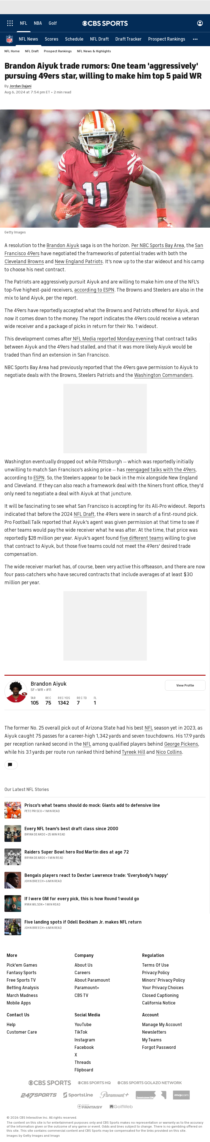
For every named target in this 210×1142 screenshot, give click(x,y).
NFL (149, 728)
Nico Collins (169, 752)
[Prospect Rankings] (167, 39)
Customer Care (22, 1032)
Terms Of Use (155, 965)
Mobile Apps (19, 1003)
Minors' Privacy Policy (163, 980)
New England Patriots (79, 261)
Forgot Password (159, 1047)
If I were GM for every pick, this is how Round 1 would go (81, 899)
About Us (84, 965)
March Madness (22, 995)
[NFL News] (28, 39)
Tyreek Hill (133, 752)
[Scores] (51, 39)
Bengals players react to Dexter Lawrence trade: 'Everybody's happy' (96, 875)
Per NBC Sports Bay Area (157, 245)
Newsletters (154, 1032)
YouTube (83, 1024)
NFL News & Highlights (94, 51)
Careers (82, 973)
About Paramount (92, 980)
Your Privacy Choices (163, 988)
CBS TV (81, 995)
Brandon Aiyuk (62, 245)
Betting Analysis (23, 988)
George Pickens (181, 744)
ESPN (39, 478)
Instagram (85, 1040)
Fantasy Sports (21, 973)
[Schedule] (74, 39)
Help (11, 1024)
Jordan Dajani (20, 86)
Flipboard (84, 1070)
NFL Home (12, 51)
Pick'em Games (22, 965)
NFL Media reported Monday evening (113, 339)
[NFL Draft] (99, 39)
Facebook (84, 1047)
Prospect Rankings (58, 51)
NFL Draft (32, 51)
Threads (83, 1062)
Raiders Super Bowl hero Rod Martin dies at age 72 (76, 852)
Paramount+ (87, 988)
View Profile (185, 685)
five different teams (142, 538)
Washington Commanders (163, 375)
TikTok (81, 1032)
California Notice (159, 1003)
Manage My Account (162, 1024)
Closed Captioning (160, 995)
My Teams (152, 1040)
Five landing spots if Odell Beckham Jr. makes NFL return (83, 922)
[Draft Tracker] (128, 39)
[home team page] (24, 694)
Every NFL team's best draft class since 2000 (71, 829)
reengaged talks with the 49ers (161, 470)
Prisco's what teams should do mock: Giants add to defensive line (92, 805)
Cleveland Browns (24, 261)
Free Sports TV (21, 980)
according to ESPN (94, 290)
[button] (195, 39)
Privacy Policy (155, 973)
